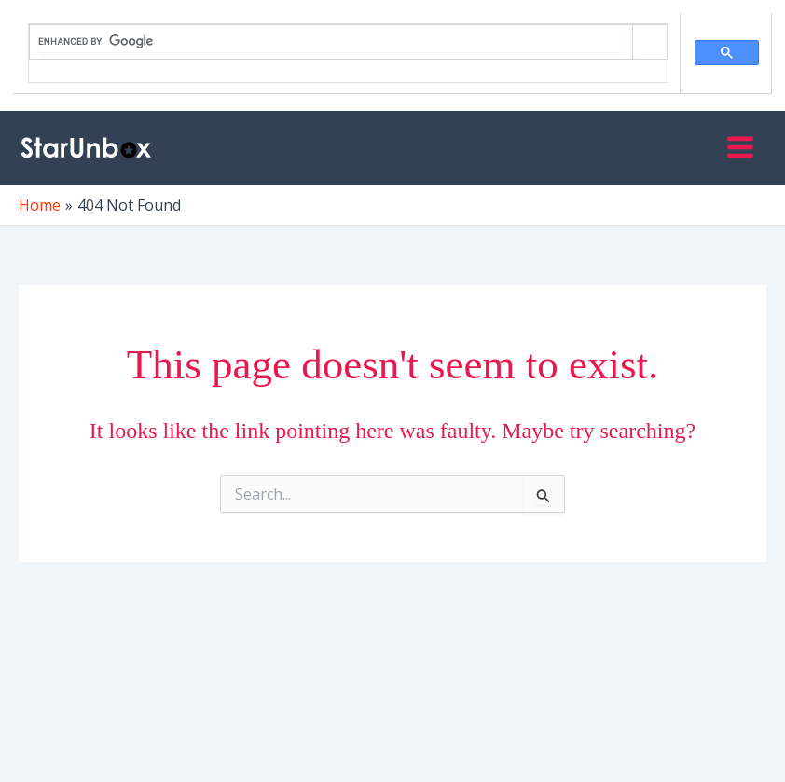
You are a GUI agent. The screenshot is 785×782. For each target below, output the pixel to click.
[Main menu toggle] (740, 147)
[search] (331, 41)
